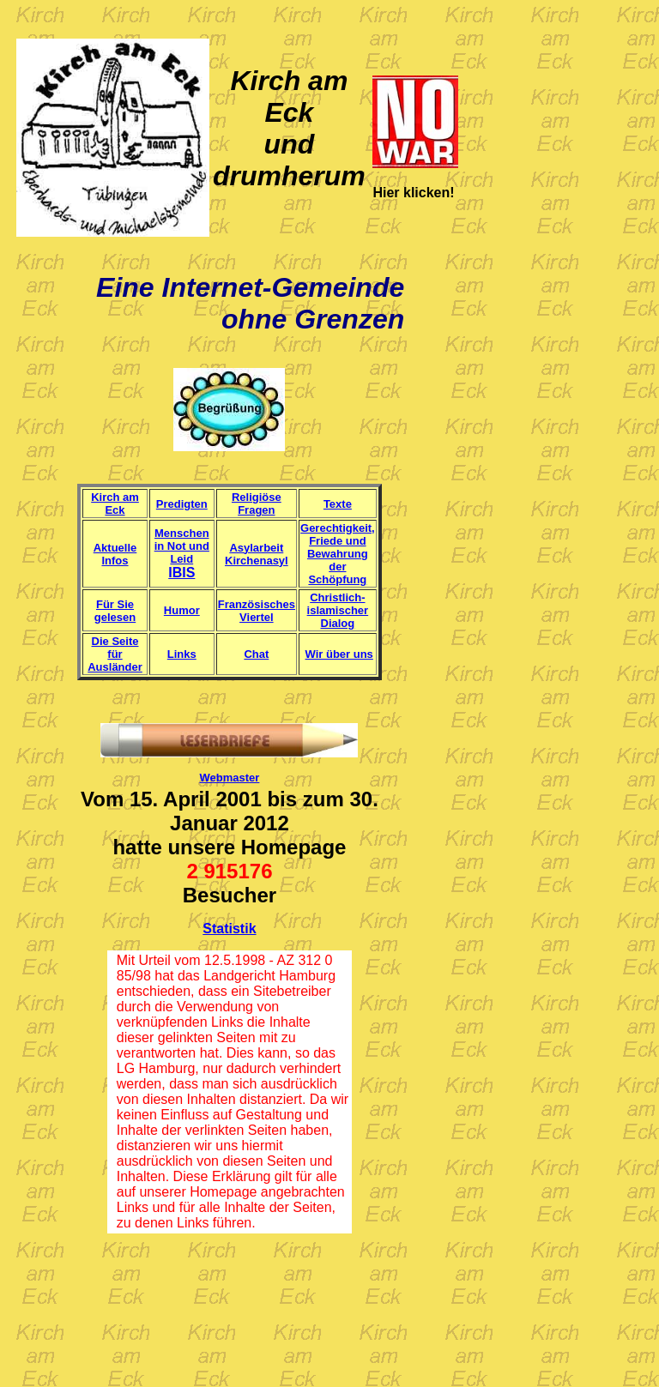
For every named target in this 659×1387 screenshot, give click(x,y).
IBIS (181, 572)
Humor (182, 610)
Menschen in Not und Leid (181, 546)
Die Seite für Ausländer (115, 654)
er (254, 777)
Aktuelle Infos (115, 554)
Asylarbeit (256, 547)
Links (181, 654)
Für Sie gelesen (115, 611)
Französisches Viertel (256, 611)
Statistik (229, 928)
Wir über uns (339, 654)
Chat (256, 654)
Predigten (182, 504)
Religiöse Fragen (256, 503)
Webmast (225, 777)
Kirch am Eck (115, 503)
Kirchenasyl (256, 560)
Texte (337, 504)
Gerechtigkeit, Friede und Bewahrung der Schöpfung (337, 554)
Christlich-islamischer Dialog (338, 610)
